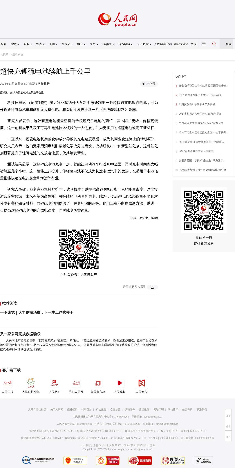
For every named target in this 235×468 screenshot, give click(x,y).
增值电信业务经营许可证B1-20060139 (98, 431)
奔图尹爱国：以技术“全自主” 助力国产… (202, 160)
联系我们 (202, 409)
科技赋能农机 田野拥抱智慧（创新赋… (201, 141)
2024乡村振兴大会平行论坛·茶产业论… (201, 113)
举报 (193, 44)
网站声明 (158, 409)
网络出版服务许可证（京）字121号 (138, 438)
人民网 (4, 54)
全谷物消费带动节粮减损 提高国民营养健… (204, 85)
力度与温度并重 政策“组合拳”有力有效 (201, 123)
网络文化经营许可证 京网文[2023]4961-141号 (90, 438)
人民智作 (141, 385)
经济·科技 (17, 54)
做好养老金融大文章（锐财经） (197, 151)
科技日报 (44, 83)
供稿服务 (130, 409)
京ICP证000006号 (169, 438)
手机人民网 (76, 385)
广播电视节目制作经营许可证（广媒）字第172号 (150, 431)
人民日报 (7, 385)
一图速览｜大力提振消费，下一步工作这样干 (36, 312)
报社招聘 (72, 409)
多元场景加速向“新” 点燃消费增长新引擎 (203, 170)
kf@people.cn (84, 423)
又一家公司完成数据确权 (20, 334)
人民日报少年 (31, 385)
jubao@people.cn (153, 416)
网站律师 (173, 409)
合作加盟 (115, 409)
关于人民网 (56, 409)
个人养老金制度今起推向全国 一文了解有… (204, 132)
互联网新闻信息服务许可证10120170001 (51, 431)
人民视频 (119, 385)
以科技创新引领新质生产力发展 (197, 104)
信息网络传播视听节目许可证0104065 (42, 438)
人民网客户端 (163, 44)
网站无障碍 (181, 44)
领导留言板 (98, 385)
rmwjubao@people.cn (167, 423)
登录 (229, 44)
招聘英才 (87, 409)
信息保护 (187, 409)
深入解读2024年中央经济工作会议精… (201, 95)
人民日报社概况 (37, 409)
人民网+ (54, 385)
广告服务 (101, 409)
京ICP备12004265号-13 (193, 431)
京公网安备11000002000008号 (197, 438)
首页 (3, 44)
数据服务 (144, 409)
